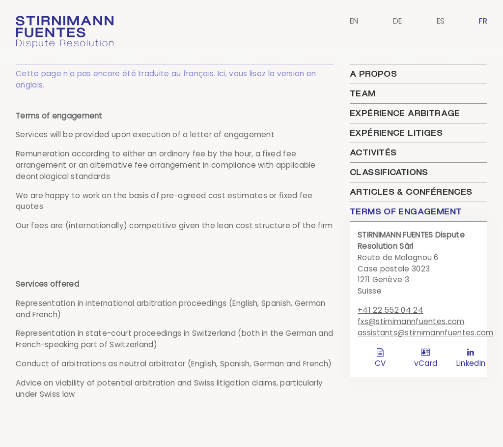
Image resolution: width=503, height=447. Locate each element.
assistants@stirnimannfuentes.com (426, 333)
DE (397, 21)
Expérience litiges (396, 133)
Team (363, 93)
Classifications (389, 172)
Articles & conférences (411, 192)
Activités (373, 152)
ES (441, 21)
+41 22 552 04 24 (390, 310)
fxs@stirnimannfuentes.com (411, 321)
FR (483, 21)
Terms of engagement (406, 211)
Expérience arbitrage (405, 113)
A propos (373, 74)
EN (354, 21)
